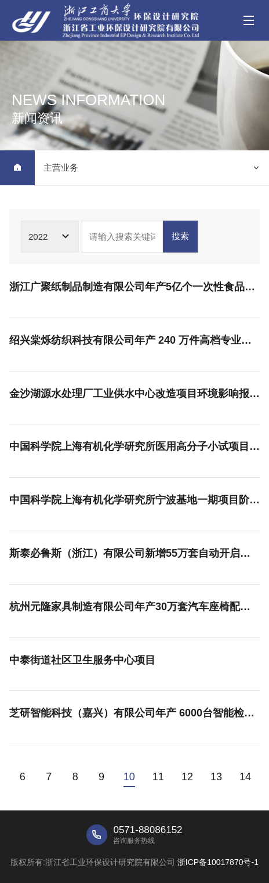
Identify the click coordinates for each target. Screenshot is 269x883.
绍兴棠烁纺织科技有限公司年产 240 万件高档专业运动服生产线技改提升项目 (134, 340)
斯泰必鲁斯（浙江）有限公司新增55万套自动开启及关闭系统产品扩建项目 (134, 553)
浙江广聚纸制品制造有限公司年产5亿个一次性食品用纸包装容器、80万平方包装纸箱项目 (134, 287)
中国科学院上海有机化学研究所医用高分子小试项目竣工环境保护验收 (134, 446)
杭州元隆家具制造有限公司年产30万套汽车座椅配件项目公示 (134, 606)
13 (216, 777)
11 (158, 777)
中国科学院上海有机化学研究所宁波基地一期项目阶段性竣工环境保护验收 (134, 500)
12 (187, 777)
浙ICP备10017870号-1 (218, 862)
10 (129, 777)
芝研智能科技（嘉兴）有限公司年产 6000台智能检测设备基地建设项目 (134, 713)
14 (245, 777)
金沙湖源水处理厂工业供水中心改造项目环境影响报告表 (134, 393)
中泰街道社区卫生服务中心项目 (82, 660)
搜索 (180, 236)
